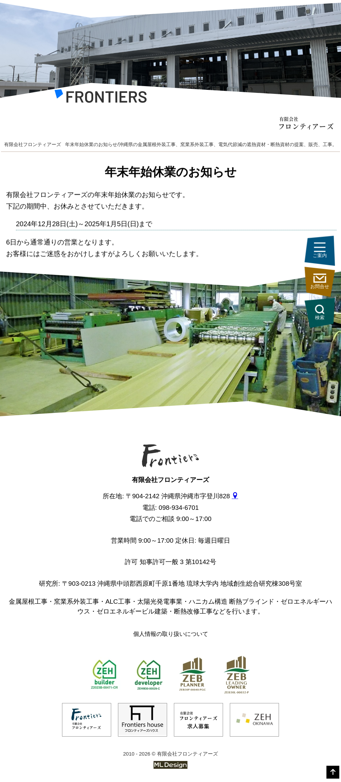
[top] (332, 772)
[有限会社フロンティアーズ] (100, 98)
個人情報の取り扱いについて (170, 634)
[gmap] (235, 496)
